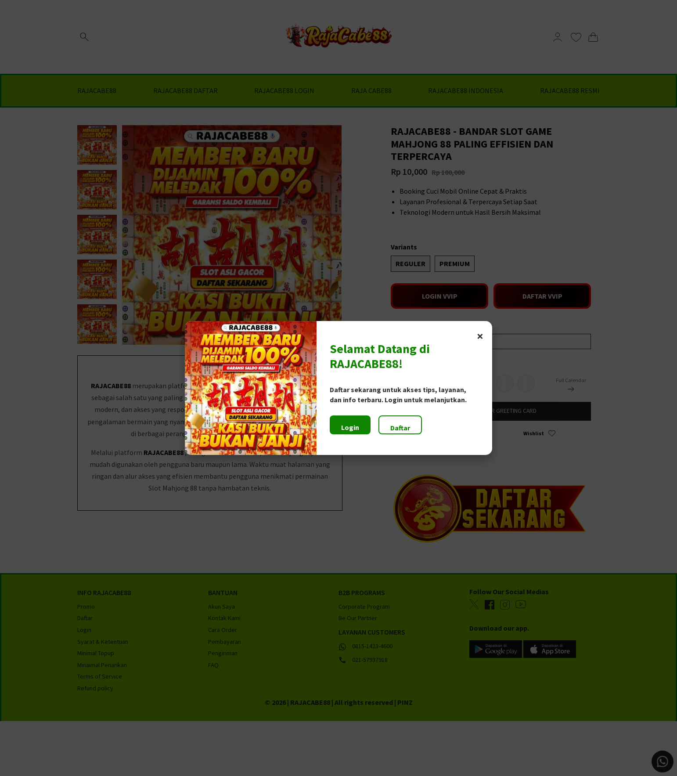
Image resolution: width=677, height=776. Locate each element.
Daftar (400, 427)
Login (350, 427)
